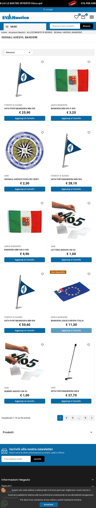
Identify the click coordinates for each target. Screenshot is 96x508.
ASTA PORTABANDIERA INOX (65, 391)
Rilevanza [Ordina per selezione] (18, 52)
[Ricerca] (71, 26)
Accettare (49, 504)
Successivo (91, 417)
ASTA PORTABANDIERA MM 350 (19, 108)
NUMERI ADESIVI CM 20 (15, 391)
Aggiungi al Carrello (24, 118)
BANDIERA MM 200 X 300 (63, 108)
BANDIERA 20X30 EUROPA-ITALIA (67, 321)
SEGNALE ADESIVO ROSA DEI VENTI (21, 179)
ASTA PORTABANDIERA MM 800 (19, 321)
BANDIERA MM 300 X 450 (16, 250)
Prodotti (8, 432)
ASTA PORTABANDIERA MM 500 (66, 179)
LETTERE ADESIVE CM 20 (63, 250)
